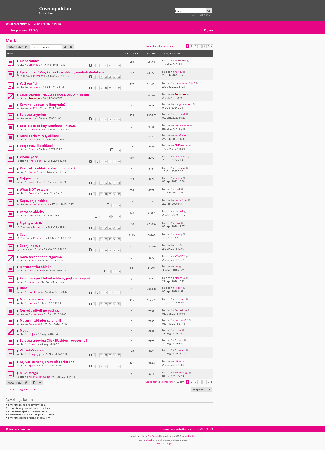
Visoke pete (29, 157)
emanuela (34, 64)
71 (101, 239)
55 (101, 119)
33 (101, 194)
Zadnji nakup (30, 245)
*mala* (33, 193)
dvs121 (33, 108)
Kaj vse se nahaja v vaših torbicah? (47, 362)
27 (101, 250)
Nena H (33, 344)
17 (114, 65)
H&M (23, 288)
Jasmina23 (181, 156)
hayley (178, 71)
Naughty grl (35, 354)
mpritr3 (179, 211)
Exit (177, 245)
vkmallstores (36, 129)
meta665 (38, 76)
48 (101, 88)
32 (119, 161)
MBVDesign (181, 372)
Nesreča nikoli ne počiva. (39, 310)
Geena (32, 149)
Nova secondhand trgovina (41, 257)
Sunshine (34, 98)
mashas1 (180, 114)
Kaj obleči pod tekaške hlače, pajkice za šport (55, 278)
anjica (32, 303)
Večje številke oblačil (36, 146)
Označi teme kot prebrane (159, 45)
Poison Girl (39, 238)
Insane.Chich (36, 270)
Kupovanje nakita (33, 200)
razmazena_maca (39, 204)
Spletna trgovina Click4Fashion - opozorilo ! (53, 340)
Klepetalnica (30, 61)
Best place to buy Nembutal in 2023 (48, 126)
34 (106, 194)
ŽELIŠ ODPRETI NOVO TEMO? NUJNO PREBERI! (54, 94)
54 (114, 292)
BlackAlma (35, 314)
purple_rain (35, 292)
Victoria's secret (32, 350)
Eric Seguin (153, 436)
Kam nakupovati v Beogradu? (42, 104)
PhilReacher (181, 145)
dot (176, 266)
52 (114, 76)
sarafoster (181, 135)
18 (119, 65)
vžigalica (180, 361)
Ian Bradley (190, 436)
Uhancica (180, 299)
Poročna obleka (32, 212)
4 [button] (199, 46)
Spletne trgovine (33, 114)
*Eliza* (37, 249)
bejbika (37, 227)
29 (106, 161)
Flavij (178, 189)
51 (110, 76)
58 (114, 119)
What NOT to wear (34, 189)
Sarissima (181, 310)
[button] (212, 46)
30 (110, 161)
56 (106, 119)
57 (110, 119)
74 (114, 239)
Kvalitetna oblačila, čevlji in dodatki (48, 168)
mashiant (180, 168)
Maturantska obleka (35, 267)
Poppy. (178, 287)
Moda (12, 41)
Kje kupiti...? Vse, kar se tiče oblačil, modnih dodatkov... (63, 72)
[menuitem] (33, 30)
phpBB (149, 439)
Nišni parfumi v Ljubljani (39, 136)
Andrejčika (35, 160)
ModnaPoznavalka (39, 376)
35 (110, 194)
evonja (32, 118)
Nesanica (180, 350)
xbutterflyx (35, 182)
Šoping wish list (32, 223)
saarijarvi (180, 60)
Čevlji (24, 234)
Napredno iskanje (201, 14)
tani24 (32, 215)
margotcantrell (183, 104)
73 (110, 239)
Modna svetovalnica (35, 299)
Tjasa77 (33, 365)
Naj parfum (29, 178)
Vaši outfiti (28, 83)
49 (101, 76)
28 (101, 161)
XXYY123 (34, 260)
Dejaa (32, 334)
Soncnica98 (35, 324)
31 (114, 161)
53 (119, 76)
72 (106, 239)
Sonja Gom (181, 200)
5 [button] (204, 46)
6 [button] (208, 46)
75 (119, 239)
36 (114, 194)
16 (110, 65)
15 (106, 65)
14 (101, 65)
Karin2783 (35, 172)
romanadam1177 (185, 83)
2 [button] (191, 46)
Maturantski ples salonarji (40, 320)
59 (119, 119)
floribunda (35, 87)
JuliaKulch (34, 139)
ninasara (34, 282)
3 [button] (195, 46)
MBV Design (29, 373)
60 (119, 227)
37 (119, 194)
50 (106, 76)
